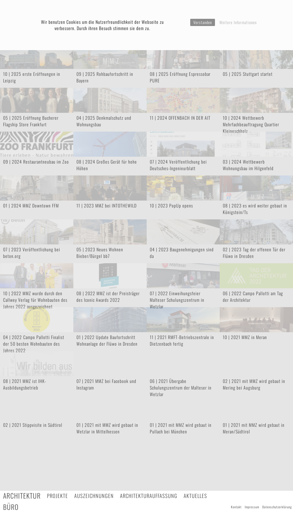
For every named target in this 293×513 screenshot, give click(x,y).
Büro (10, 507)
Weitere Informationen (238, 22)
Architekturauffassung (148, 496)
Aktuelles (195, 496)
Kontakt (236, 507)
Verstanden (202, 22)
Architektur (22, 495)
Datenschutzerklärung (277, 507)
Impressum (252, 507)
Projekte (57, 496)
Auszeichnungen (94, 496)
